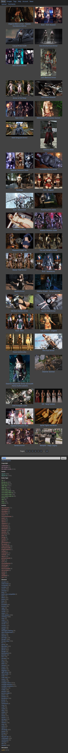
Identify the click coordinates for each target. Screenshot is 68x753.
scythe (4, 709)
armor (5, 589)
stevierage (5, 565)
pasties (5, 696)
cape (4, 608)
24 (47, 451)
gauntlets (6, 646)
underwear (6, 738)
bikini (4, 597)
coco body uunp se (8, 496)
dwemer (4, 636)
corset (5, 623)
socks (4, 726)
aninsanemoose (7, 516)
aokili (4, 518)
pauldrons (6, 698)
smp (4, 724)
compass (5, 622)
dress (4, 634)
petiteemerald (6, 558)
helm (4, 663)
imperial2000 (6, 546)
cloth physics (7, 615)
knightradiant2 (7, 549)
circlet (5, 611)
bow (4, 601)
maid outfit (6, 674)
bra (4, 603)
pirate (4, 700)
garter (4, 644)
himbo (4, 498)
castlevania (5, 465)
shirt (4, 714)
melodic (5, 554)
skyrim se (6, 475)
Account (25, 1)
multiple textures (8, 684)
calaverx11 (5, 523)
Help (19, 1)
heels (4, 662)
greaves (5, 655)
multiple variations (8, 686)
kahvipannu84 (6, 548)
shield (4, 712)
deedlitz (5, 532)
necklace (5, 688)
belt (4, 596)
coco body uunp (8, 494)
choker (4, 610)
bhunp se (6, 482)
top (4, 735)
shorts (5, 717)
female (5, 639)
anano (4, 515)
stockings (6, 729)
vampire (4, 742)
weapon (5, 745)
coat (4, 618)
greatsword (6, 653)
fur (3, 643)
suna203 (5, 567)
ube (3, 499)
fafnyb (4, 537)
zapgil (4, 574)
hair (4, 656)
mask (4, 679)
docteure (5, 534)
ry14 (4, 561)
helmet (5, 665)
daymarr (5, 530)
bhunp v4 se (6, 484)
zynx (4, 577)
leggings (5, 670)
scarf (4, 707)
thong (4, 733)
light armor (6, 672)
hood (4, 667)
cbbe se (5, 487)
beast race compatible (9, 594)
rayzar (4, 560)
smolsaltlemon (6, 563)
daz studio (6, 467)
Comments (11, 4)
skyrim (5, 474)
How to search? (6, 461)
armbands (5, 585)
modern (5, 681)
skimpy (5, 719)
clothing (6, 617)
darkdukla (5, 528)
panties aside (6, 693)
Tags (14, 1)
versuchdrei (6, 570)
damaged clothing (8, 630)
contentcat (5, 527)
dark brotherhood (7, 632)
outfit (5, 750)
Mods (3, 1)
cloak (4, 613)
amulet (4, 582)
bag (3, 592)
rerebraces (5, 703)
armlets (5, 587)
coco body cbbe (7, 491)
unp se (4, 503)
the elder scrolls (8, 469)
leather (5, 669)
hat (4, 660)
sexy (4, 710)
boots (4, 599)
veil (3, 743)
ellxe (4, 535)
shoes (5, 716)
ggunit (4, 541)
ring (4, 705)
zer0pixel (5, 575)
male (4, 676)
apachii (4, 520)
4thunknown (6, 508)
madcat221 (5, 553)
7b (3, 480)
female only (7, 641)
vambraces (6, 740)
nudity (5, 689)
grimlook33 (5, 542)
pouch (4, 702)
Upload (3, 4)
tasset (4, 731)
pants (4, 695)
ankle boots (6, 584)
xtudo (4, 572)
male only (5, 677)
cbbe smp (6, 489)
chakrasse (5, 525)
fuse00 (4, 539)
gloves (5, 650)
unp (4, 501)
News (31, 1)
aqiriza (4, 522)
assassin (5, 591)
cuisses (5, 627)
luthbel (4, 551)
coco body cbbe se (8, 492)
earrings (5, 637)
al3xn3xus (5, 513)
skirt (4, 721)
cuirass (5, 625)
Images (9, 1)
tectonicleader (6, 568)
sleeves (5, 722)
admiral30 (5, 509)
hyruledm (5, 544)
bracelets (5, 604)
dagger (5, 629)
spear (4, 728)
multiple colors (8, 683)
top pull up (6, 736)
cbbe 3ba (6, 485)
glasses (5, 648)
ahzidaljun (5, 511)
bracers (5, 606)
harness (5, 658)
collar (4, 620)
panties (5, 691)
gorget (4, 651)
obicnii (4, 556)
